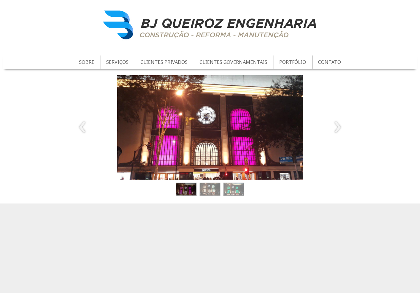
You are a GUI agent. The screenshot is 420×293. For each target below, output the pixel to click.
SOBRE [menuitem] (86, 62)
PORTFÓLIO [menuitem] (292, 62)
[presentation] (82, 127)
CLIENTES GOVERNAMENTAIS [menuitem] (233, 62)
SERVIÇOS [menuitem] (117, 62)
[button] (186, 189)
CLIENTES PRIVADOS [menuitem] (164, 62)
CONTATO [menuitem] (329, 62)
